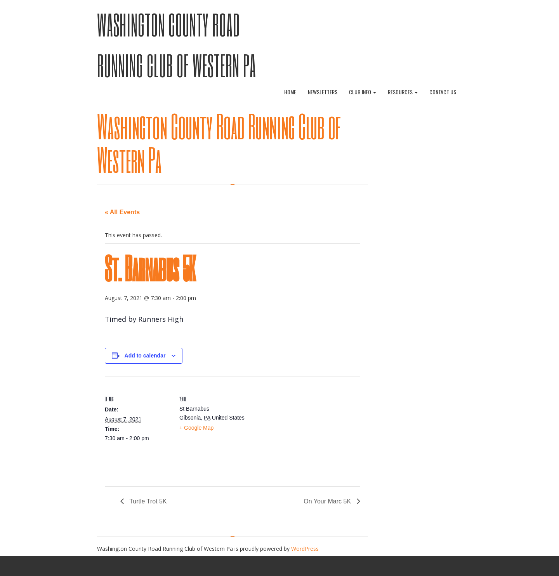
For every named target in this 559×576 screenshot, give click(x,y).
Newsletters (322, 92)
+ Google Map (196, 428)
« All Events (122, 212)
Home (290, 92)
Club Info (362, 92)
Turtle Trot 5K (147, 501)
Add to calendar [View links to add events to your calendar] (145, 355)
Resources (403, 92)
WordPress (305, 548)
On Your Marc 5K (328, 501)
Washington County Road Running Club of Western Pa (219, 142)
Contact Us (442, 92)
